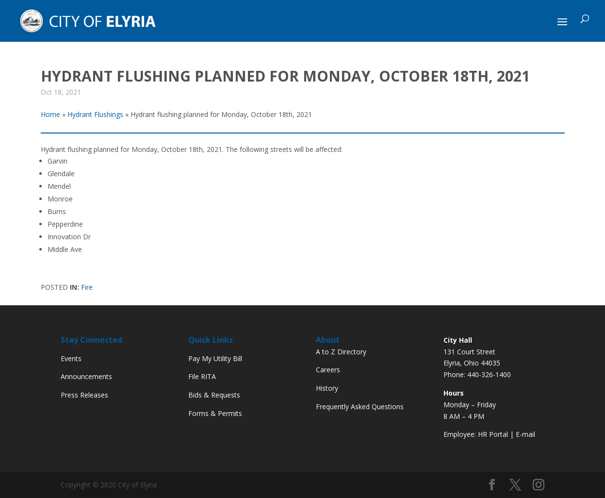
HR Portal (493, 434)
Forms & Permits (215, 413)
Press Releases (84, 394)
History (327, 388)
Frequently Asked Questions (360, 406)
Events (71, 358)
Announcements (86, 376)
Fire (87, 287)
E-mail (525, 434)
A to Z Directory (341, 351)
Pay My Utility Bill (215, 358)
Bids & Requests (214, 394)
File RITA (202, 376)
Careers (328, 369)
